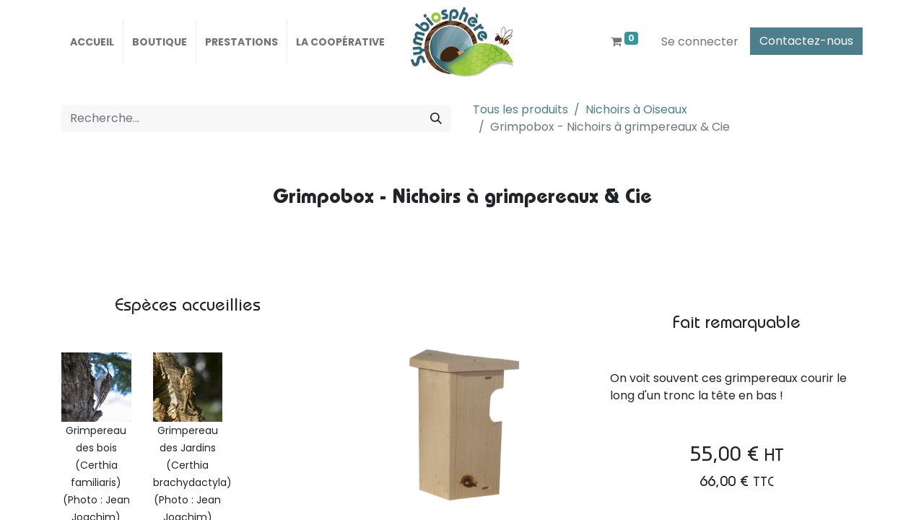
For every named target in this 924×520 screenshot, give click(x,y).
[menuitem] (92, 42)
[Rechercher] (436, 118)
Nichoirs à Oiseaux (636, 109)
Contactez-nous (806, 40)
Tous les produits (520, 109)
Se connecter (699, 41)
